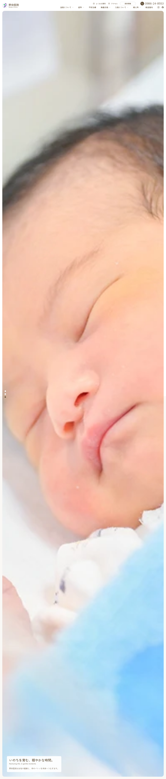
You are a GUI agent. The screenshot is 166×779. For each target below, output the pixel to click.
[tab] (5, 391)
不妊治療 (92, 7)
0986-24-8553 (154, 3)
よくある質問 (101, 3)
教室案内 (149, 7)
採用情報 (128, 3)
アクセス (114, 3)
